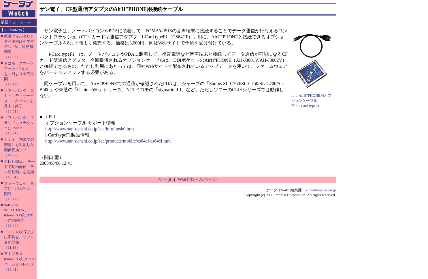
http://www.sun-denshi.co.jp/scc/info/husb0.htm (89, 128)
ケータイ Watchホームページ (187, 179)
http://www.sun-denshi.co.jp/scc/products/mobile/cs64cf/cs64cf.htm (108, 140)
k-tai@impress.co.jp (321, 190)
